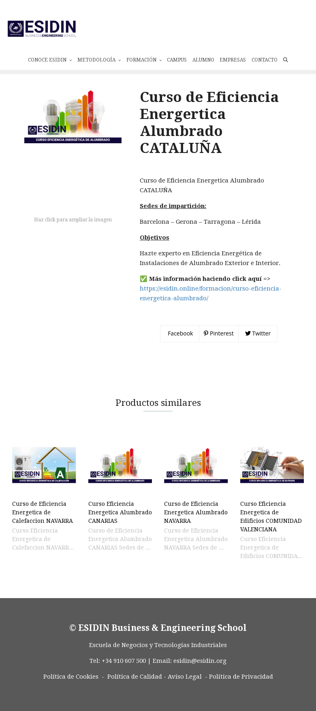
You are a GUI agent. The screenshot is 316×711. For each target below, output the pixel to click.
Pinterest (218, 346)
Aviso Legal (185, 690)
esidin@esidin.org (199, 674)
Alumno (203, 56)
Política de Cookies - (73, 690)
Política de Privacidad (241, 690)
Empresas (233, 56)
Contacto (265, 56)
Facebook (180, 346)
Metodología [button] (99, 56)
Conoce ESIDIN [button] (50, 56)
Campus (177, 56)
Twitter (258, 346)
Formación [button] (144, 56)
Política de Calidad (134, 690)
